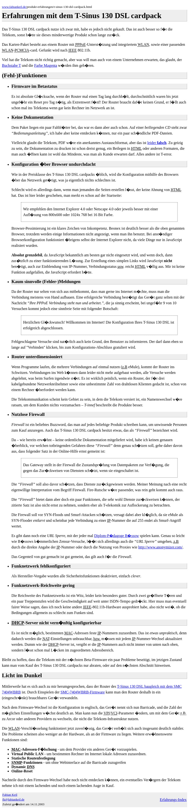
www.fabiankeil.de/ (14, 7)
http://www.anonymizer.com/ (160, 547)
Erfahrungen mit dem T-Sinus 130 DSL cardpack (81, 15)
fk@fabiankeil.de (13, 799)
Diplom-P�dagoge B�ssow (116, 536)
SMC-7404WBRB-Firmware (82, 692)
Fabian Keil (9, 794)
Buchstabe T (11, 65)
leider (156, 143)
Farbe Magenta (45, 65)
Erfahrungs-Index (173, 800)
